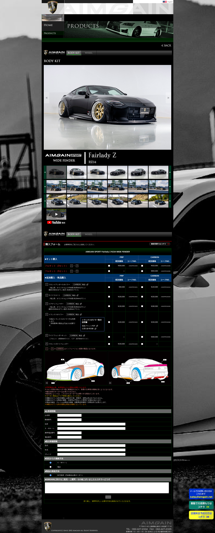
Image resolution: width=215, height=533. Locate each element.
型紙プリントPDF (88, 326)
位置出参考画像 (88, 329)
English (170, 2)
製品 (79, 284)
